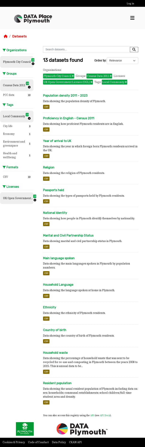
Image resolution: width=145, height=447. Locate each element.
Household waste (55, 353)
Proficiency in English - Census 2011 (68, 118)
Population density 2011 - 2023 (65, 95)
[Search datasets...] (86, 49)
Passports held (53, 190)
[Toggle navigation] (132, 18)
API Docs (105, 415)
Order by (100, 60)
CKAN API (75, 442)
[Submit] (134, 49)
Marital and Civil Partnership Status (68, 235)
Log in (130, 3)
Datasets (19, 36)
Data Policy (59, 442)
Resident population (57, 383)
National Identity (55, 213)
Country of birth (54, 330)
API (92, 415)
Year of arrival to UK (57, 141)
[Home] (6, 36)
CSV (46, 107)
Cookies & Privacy (14, 442)
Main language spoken (59, 258)
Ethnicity (49, 307)
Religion (48, 167)
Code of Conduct (38, 442)
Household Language (58, 284)
